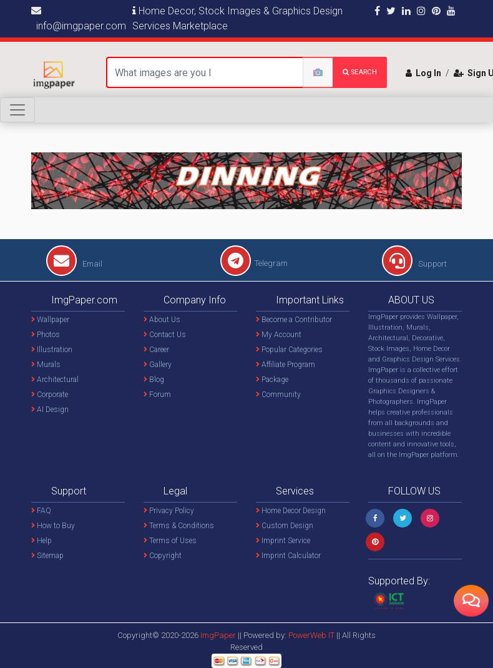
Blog (154, 379)
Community (278, 394)
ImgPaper (218, 635)
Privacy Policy (169, 510)
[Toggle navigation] (17, 109)
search (360, 72)
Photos (45, 334)
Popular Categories (289, 349)
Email (74, 263)
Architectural (55, 379)
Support (414, 263)
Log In (423, 73)
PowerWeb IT (312, 635)
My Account (278, 334)
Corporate (49, 394)
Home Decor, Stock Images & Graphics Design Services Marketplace (237, 18)
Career (156, 349)
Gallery (158, 364)
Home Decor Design (291, 510)
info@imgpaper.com (78, 19)
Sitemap (47, 555)
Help (41, 540)
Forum (157, 394)
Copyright (163, 555)
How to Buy (53, 525)
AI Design (50, 409)
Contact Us (165, 334)
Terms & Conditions (179, 525)
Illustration (51, 349)
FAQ (41, 510)
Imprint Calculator (288, 555)
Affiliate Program (285, 364)
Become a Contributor (294, 319)
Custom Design (284, 525)
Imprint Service (283, 540)
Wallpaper (50, 319)
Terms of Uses (170, 540)
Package (272, 379)
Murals (46, 364)
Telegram (254, 263)
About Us (162, 319)
